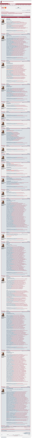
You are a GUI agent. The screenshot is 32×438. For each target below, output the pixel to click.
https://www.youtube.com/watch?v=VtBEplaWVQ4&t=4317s (16, 262)
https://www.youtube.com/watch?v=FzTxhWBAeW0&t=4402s (20, 371)
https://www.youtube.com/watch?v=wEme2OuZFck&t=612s (19, 90)
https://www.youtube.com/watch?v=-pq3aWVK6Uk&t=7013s (18, 339)
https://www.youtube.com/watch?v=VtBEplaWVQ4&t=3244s (19, 258)
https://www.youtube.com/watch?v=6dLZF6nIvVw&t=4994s (18, 219)
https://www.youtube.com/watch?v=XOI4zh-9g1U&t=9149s (21, 414)
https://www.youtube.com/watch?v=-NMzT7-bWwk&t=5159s (20, 50)
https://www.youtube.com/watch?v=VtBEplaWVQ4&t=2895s (18, 257)
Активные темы (7, 11)
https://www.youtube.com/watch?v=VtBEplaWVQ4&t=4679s (19, 263)
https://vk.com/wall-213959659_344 (22, 36)
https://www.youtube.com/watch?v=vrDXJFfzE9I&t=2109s (19, 286)
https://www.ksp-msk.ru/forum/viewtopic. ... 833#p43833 (21, 278)
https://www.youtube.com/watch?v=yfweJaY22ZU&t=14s (18, 179)
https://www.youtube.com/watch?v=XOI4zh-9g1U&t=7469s (18, 408)
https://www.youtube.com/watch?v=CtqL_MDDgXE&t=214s (21, 291)
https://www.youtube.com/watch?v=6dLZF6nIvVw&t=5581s (19, 221)
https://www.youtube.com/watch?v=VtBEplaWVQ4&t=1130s (20, 250)
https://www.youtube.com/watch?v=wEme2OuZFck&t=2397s (18, 96)
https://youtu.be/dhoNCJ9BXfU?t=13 (17, 164)
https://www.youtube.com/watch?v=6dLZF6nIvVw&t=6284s (19, 223)
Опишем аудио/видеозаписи (12, 12)
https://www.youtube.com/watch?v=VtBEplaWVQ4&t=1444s (18, 251)
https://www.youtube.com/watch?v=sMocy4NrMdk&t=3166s (19, 77)
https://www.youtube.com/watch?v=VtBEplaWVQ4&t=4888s (21, 264)
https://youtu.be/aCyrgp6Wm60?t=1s (16, 21)
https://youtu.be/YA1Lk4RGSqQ (14, 135)
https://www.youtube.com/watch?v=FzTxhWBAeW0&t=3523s (20, 368)
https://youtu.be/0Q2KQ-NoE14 (15, 134)
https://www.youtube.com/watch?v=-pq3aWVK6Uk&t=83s (18, 315)
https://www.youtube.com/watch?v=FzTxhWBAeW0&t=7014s (17, 379)
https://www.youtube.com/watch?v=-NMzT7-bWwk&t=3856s (22, 47)
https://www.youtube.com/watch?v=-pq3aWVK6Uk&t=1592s (16, 319)
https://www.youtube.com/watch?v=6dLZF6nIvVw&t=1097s (19, 205)
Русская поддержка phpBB (16, 435)
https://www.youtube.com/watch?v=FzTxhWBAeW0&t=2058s (17, 362)
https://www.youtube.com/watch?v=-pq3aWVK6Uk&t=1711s (17, 320)
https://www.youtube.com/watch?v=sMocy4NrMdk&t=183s (18, 65)
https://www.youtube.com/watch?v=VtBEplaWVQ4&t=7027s (21, 270)
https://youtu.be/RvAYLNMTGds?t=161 (20, 170)
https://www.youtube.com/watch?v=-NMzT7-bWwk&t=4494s (19, 48)
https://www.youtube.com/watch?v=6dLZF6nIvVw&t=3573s (17, 214)
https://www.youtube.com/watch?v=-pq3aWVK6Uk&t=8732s (22, 344)
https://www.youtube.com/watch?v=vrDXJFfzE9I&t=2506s (17, 287)
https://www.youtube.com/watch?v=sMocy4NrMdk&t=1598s (19, 71)
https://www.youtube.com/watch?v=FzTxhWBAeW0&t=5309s (19, 374)
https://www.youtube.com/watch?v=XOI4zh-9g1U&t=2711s (22, 398)
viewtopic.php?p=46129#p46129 (13, 245)
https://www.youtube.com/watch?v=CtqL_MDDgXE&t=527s (19, 292)
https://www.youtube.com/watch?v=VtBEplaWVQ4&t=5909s (18, 267)
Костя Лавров (13, 59)
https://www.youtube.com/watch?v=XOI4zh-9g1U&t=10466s (21, 417)
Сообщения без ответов (3, 11)
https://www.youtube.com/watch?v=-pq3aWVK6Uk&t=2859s (19, 325)
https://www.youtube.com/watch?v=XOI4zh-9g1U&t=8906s (21, 413)
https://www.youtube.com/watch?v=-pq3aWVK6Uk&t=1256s (18, 318)
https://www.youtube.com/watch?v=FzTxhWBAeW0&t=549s (18, 356)
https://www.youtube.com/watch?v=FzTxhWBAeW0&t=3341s (19, 367)
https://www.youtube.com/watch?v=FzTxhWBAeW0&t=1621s (20, 360)
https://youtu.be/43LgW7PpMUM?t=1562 (20, 192)
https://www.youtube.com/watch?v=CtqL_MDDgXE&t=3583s (21, 304)
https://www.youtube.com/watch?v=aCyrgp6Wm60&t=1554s (18, 26)
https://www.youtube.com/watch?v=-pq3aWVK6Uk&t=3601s (19, 327)
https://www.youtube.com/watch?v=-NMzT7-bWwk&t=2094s (20, 42)
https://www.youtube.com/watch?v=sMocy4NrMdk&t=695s (16, 67)
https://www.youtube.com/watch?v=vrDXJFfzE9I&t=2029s (17, 285)
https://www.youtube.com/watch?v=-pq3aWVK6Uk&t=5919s (17, 335)
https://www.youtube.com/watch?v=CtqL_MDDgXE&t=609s (17, 293)
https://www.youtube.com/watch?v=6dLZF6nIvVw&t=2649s (18, 211)
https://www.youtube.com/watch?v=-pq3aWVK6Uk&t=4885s (20, 332)
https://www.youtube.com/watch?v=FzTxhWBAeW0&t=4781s (18, 372)
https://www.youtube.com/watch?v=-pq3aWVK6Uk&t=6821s (18, 338)
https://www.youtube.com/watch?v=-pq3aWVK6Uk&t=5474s (23, 334)
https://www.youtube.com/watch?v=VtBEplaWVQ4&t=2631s (19, 256)
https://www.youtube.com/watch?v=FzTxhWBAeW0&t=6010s (17, 376)
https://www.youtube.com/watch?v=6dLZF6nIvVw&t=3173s (18, 213)
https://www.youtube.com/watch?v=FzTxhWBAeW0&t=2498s (21, 364)
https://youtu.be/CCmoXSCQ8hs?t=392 (15, 184)
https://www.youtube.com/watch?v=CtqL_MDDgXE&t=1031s (20, 294)
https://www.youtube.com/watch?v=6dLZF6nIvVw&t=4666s (17, 218)
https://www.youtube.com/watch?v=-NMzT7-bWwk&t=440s (18, 38)
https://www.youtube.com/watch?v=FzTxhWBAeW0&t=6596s (18, 378)
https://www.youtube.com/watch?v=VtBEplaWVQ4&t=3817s (17, 260)
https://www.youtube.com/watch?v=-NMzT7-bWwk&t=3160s (20, 45)
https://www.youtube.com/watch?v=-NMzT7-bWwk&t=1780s (20, 41)
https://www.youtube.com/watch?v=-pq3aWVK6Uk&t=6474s (17, 337)
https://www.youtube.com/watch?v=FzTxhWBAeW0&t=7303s (19, 380)
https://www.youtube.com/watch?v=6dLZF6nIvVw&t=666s (16, 204)
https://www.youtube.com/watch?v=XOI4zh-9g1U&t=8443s (22, 412)
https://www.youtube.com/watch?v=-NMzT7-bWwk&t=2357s (18, 43)
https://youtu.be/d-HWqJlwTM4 (15, 140)
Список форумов (2, 12)
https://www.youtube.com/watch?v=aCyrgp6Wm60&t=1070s (19, 25)
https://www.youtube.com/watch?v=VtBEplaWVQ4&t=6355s (18, 268)
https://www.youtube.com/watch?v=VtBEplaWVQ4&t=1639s (20, 252)
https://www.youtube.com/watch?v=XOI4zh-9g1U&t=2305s (21, 397)
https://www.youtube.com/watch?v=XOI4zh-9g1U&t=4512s (21, 402)
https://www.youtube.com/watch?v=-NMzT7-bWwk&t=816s (18, 39)
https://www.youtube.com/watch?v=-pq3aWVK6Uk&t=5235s (20, 333)
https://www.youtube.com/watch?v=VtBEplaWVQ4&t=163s (16, 246)
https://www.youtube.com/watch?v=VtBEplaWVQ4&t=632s (19, 248)
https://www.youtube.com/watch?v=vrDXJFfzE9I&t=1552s (19, 284)
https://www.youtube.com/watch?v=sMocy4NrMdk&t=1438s (18, 70)
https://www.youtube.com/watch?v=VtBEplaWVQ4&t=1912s (18, 253)
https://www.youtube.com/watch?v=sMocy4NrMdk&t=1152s (21, 69)
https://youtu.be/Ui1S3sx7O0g (22, 137)
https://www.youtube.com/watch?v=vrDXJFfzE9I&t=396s (19, 280)
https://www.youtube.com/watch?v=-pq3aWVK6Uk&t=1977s (18, 321)
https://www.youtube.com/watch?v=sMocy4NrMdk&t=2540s (19, 74)
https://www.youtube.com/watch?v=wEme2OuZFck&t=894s (21, 91)
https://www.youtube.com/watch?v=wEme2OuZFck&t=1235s (20, 93)
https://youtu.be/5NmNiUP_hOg (16, 133)
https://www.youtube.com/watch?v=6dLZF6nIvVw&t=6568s (21, 224)
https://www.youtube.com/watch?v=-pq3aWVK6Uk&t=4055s (18, 328)
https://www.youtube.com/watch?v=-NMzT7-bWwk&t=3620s (24, 46)
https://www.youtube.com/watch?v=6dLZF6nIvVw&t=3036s (17, 212)
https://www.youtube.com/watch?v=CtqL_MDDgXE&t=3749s (22, 305)
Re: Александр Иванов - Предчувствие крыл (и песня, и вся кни (15, 34)
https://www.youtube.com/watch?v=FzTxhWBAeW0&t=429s (19, 355)
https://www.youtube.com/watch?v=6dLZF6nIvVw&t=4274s (18, 216)
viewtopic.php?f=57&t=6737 (20, 30)
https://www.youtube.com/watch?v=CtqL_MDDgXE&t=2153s (16, 299)
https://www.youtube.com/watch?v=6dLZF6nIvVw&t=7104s (21, 226)
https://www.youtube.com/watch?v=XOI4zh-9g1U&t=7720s (21, 409)
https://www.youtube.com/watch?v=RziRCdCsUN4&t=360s (22, 106)
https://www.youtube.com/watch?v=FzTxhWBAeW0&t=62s (17, 354)
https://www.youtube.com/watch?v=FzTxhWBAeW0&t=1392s (19, 359)
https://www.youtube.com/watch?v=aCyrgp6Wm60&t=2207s (19, 28)
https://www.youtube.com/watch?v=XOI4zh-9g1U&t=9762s (19, 415)
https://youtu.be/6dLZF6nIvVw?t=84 (14, 202)
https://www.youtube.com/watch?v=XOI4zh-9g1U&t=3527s (23, 400)
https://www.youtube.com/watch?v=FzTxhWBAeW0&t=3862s (18, 369)
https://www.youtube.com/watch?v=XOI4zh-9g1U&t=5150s (21, 403)
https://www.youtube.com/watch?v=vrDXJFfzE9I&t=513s (17, 281)
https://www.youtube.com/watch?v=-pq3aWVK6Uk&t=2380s (18, 323)
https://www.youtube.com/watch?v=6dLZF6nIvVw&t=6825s (23, 225)
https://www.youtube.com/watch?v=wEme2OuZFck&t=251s (17, 89)
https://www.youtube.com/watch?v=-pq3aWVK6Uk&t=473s (19, 316)
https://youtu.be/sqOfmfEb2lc (16, 136)
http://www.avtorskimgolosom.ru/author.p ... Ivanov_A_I (11, 235)
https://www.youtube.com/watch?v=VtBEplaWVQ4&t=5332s (16, 265)
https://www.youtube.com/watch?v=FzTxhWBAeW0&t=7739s (22, 381)
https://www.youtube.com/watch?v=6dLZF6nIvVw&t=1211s (20, 206)
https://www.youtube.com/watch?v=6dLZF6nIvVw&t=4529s (18, 217)
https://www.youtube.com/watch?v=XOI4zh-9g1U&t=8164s (22, 410)
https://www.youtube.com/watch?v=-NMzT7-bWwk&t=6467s (18, 53)
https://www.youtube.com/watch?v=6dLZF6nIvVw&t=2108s (20, 209)
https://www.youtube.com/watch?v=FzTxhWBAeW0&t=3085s (19, 366)
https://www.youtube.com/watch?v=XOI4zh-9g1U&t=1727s (19, 395)
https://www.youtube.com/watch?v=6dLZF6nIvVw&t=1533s (18, 207)
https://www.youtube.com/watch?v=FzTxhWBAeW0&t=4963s (20, 373)
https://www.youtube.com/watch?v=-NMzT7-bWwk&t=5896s (16, 52)
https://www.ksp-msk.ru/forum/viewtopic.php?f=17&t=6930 (21, 81)
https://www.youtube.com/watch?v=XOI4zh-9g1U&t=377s (21, 391)
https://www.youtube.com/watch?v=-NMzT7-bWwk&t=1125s (17, 40)
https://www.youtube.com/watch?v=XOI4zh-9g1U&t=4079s (22, 401)
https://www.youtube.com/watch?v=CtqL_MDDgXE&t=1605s (20, 297)
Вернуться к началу (3, 33)
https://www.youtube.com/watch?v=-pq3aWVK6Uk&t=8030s (19, 342)
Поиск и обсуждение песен (7, 12)
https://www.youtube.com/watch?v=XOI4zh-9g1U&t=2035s (19, 396)
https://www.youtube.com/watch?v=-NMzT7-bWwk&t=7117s (17, 55)
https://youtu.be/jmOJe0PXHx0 (21, 138)
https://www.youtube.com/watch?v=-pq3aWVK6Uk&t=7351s (17, 340)
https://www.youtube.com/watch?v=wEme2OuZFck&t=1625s (19, 94)
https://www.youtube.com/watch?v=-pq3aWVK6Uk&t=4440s (21, 330)
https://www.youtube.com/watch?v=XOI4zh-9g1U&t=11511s (22, 419)
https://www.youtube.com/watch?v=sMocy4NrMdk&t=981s (17, 68)
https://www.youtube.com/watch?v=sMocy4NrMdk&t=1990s (17, 72)
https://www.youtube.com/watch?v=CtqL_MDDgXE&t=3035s (18, 303)
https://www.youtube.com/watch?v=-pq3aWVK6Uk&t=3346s (17, 326)
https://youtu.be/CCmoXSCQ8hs (25, 182)
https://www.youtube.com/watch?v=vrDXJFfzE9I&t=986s (20, 282)
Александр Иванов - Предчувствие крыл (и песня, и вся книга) (11, 13)
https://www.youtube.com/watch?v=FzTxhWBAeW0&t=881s (16, 357)
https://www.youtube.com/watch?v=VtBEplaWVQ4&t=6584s (18, 269)
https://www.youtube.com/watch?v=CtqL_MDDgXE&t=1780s (19, 298)
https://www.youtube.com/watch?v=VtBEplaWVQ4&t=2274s (19, 255)
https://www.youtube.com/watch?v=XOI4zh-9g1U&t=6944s (20, 407)
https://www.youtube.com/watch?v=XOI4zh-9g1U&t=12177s (22, 420)
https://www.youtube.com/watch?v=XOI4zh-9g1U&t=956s (20, 393)
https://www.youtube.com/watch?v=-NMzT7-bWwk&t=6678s (17, 54)
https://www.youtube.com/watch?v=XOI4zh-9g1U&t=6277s (20, 405)
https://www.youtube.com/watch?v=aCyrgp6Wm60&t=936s (20, 24)
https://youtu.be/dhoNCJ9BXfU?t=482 (20, 165)
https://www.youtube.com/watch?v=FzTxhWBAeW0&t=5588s (18, 375)
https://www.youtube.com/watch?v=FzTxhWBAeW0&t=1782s (17, 361)
